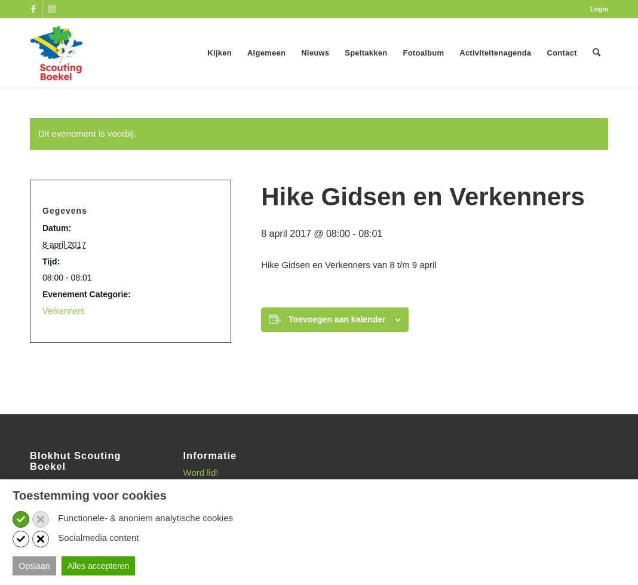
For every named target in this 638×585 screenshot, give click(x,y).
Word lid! (201, 472)
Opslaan (34, 566)
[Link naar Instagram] (51, 9)
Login (599, 9)
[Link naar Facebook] (33, 9)
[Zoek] (596, 53)
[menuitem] (596, 9)
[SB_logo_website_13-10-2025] (56, 53)
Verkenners (63, 311)
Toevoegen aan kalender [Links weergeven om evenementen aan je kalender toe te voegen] (337, 319)
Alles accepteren (99, 566)
